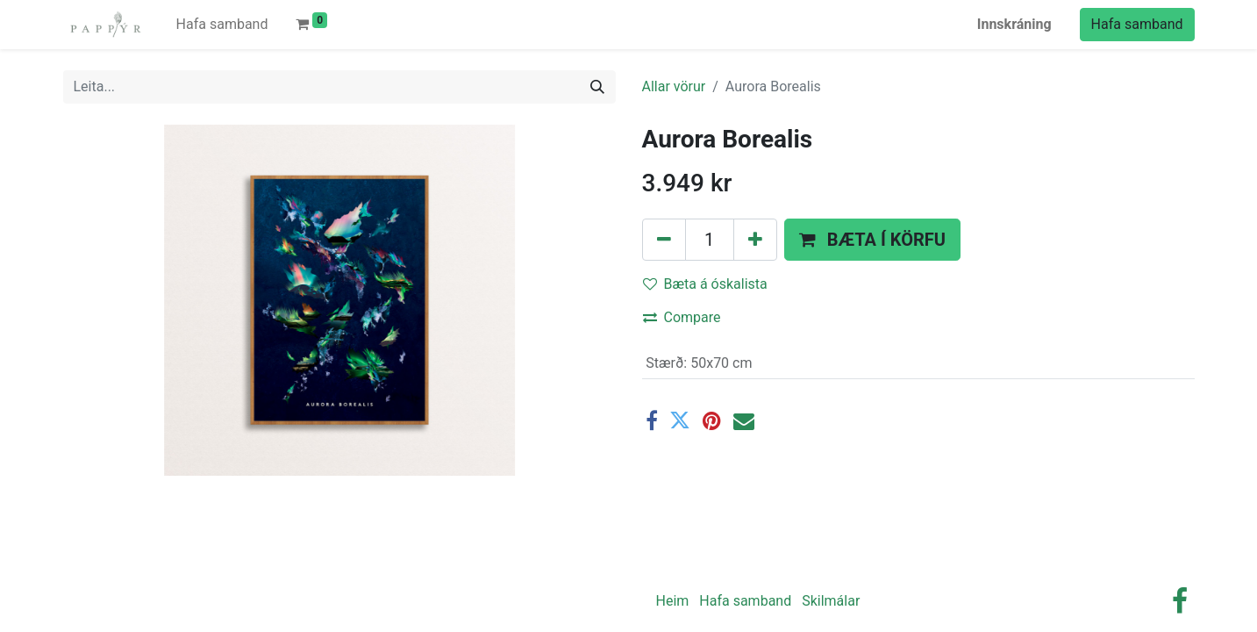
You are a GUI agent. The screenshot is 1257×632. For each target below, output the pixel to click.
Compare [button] (682, 317)
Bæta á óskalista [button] (705, 284)
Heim (672, 600)
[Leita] (597, 87)
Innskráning (1014, 24)
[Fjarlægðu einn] (664, 240)
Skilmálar (831, 600)
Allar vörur (674, 86)
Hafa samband (1137, 24)
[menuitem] (222, 24)
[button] (872, 240)
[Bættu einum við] (755, 240)
